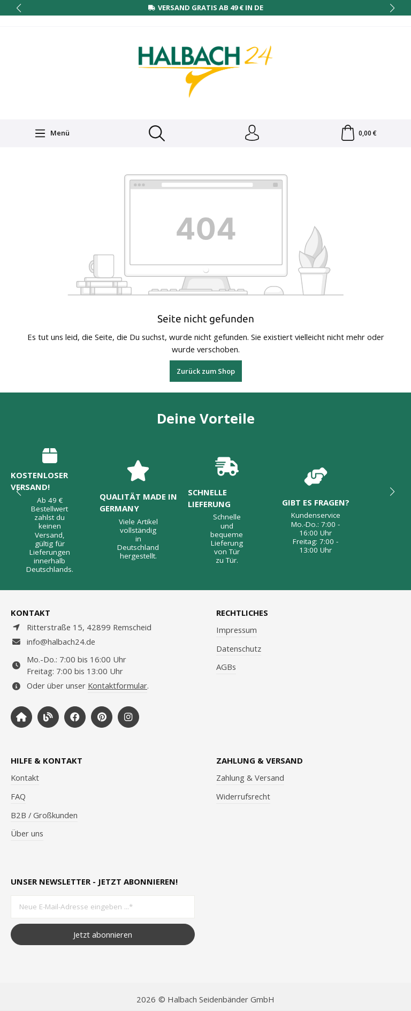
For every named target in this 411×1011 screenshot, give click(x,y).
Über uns (27, 833)
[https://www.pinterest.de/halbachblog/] (101, 717)
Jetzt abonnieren (102, 934)
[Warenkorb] (358, 133)
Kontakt (25, 777)
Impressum (236, 629)
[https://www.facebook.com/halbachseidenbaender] (75, 717)
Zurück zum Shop (206, 371)
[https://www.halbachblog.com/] (48, 717)
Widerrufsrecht (243, 796)
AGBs (226, 666)
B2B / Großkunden (44, 815)
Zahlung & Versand (250, 777)
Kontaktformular (117, 685)
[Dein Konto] (252, 133)
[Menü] (52, 133)
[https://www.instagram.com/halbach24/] (128, 717)
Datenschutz (238, 648)
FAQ (18, 796)
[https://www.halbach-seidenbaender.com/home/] (21, 717)
